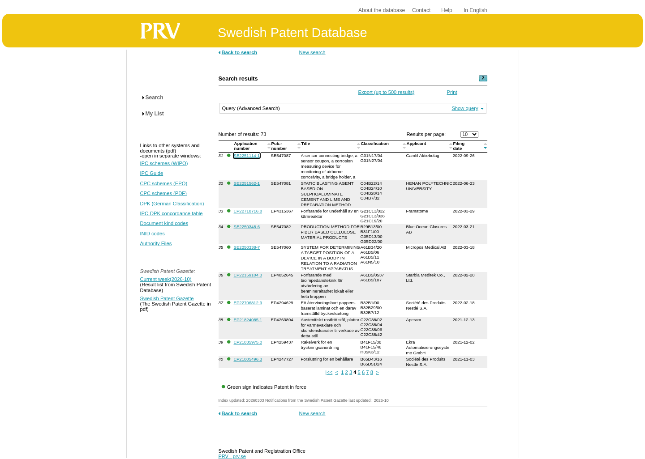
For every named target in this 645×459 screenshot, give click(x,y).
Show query (465, 108)
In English (475, 10)
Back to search (240, 52)
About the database (381, 10)
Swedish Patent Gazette (167, 298)
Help (446, 10)
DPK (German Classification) (172, 203)
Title (306, 143)
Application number (246, 146)
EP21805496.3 (248, 359)
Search (154, 97)
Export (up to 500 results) (386, 92)
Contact (421, 10)
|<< (328, 372)
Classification (375, 143)
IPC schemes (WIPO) (164, 163)
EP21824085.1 (248, 319)
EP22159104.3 (248, 274)
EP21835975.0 (248, 342)
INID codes (152, 233)
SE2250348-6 (247, 226)
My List (155, 113)
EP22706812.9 (248, 302)
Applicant (417, 143)
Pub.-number (279, 146)
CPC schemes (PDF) (163, 193)
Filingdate (459, 146)
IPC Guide (151, 173)
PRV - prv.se (232, 456)
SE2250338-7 (247, 247)
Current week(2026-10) (166, 279)
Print (452, 92)
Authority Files (156, 243)
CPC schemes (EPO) (164, 183)
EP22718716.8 (248, 210)
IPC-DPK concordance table (171, 213)
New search (312, 52)
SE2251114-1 (247, 155)
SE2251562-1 (247, 183)
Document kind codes (164, 223)
